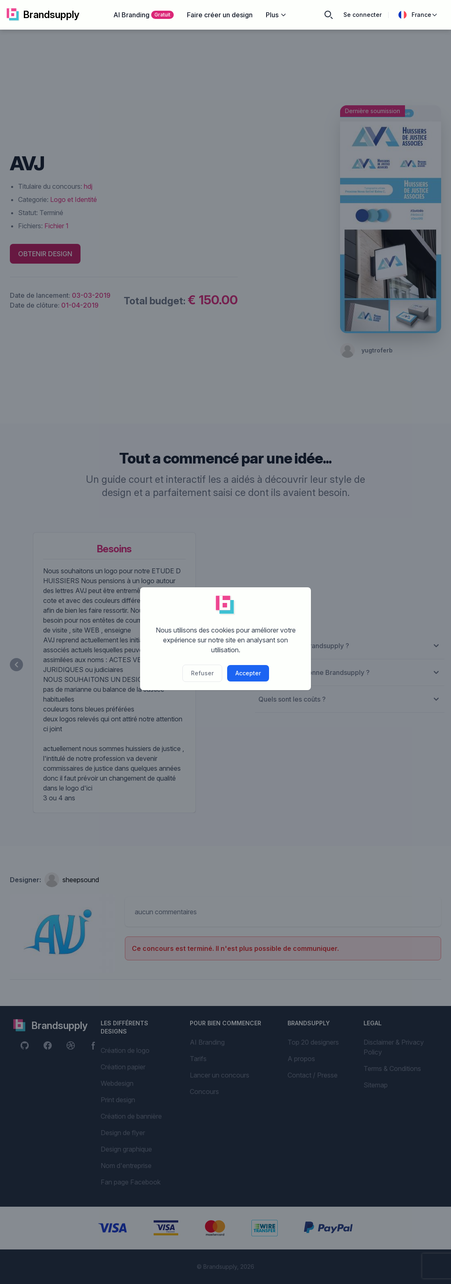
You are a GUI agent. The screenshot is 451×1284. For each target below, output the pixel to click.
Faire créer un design (220, 15)
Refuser (202, 673)
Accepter (248, 673)
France (418, 15)
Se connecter (362, 14)
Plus (276, 15)
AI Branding (143, 15)
